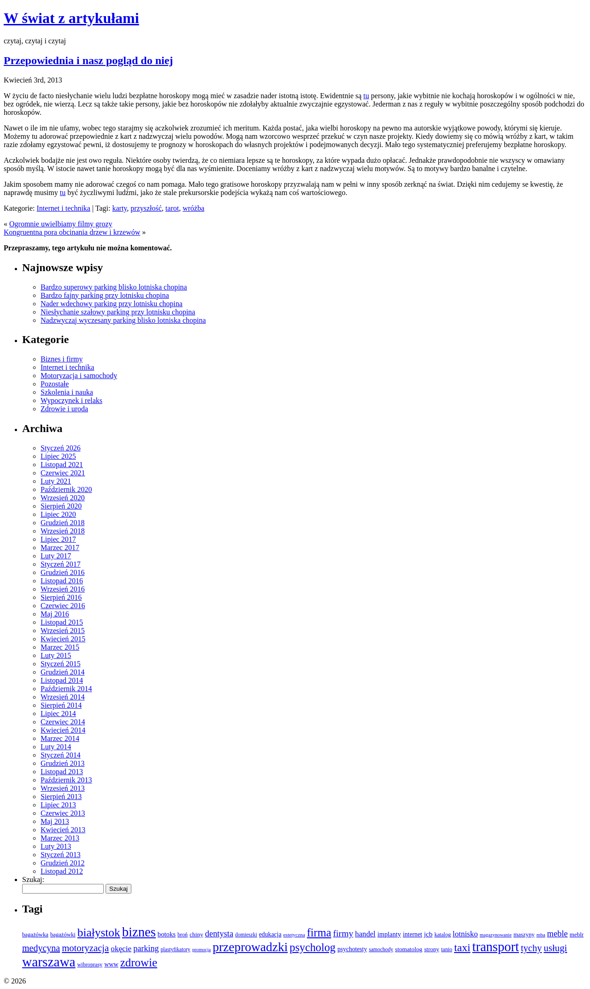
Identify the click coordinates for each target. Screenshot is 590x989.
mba (541, 934)
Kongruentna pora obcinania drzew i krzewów (72, 232)
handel (365, 934)
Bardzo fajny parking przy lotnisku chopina (105, 295)
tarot (172, 208)
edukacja (270, 934)
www (111, 964)
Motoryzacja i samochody (79, 375)
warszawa (49, 961)
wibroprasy (90, 964)
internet (412, 934)
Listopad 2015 (62, 622)
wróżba (193, 208)
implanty (389, 934)
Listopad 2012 (62, 871)
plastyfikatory (175, 950)
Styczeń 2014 (61, 755)
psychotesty (352, 949)
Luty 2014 (56, 747)
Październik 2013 (66, 780)
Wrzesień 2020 (63, 498)
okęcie (121, 948)
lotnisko (465, 934)
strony (431, 949)
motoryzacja (85, 948)
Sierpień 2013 (61, 796)
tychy (531, 948)
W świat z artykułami (71, 18)
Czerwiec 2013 (63, 813)
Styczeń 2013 (61, 855)
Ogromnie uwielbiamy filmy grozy (60, 224)
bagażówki (63, 934)
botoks (167, 934)
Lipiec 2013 (58, 805)
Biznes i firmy (62, 359)
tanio (446, 949)
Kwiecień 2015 (63, 639)
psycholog (312, 947)
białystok (98, 932)
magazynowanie (496, 934)
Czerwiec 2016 (63, 606)
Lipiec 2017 (58, 539)
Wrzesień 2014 (63, 697)
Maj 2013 (55, 821)
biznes (139, 931)
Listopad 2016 (62, 581)
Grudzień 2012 (63, 863)
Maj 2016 (55, 614)
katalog (442, 934)
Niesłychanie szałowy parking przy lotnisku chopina (118, 312)
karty (119, 208)
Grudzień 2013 (63, 763)
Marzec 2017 (60, 547)
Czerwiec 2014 (63, 722)
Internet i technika (63, 208)
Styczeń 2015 (61, 664)
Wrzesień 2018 (63, 531)
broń (182, 934)
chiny (196, 934)
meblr (577, 934)
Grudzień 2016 (63, 572)
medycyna (41, 948)
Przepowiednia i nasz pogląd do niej (88, 60)
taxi (462, 947)
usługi (555, 947)
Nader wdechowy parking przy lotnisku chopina (112, 304)
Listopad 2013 (62, 772)
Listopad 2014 (62, 680)
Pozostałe (55, 384)
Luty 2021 (56, 481)
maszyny (524, 934)
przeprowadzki (250, 947)
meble (557, 933)
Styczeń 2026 (61, 448)
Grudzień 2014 (63, 672)
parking (146, 948)
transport (495, 947)
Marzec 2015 (60, 647)
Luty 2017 (56, 556)
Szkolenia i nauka (67, 392)
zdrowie (138, 962)
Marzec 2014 (60, 738)
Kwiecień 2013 (63, 830)
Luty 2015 (56, 655)
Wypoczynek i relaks (71, 400)
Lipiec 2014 (58, 713)
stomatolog (408, 949)
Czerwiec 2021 (63, 473)
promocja (201, 949)
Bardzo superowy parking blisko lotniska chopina (114, 287)
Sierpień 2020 (61, 506)
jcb (428, 934)
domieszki (246, 935)
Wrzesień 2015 (63, 630)
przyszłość (146, 208)
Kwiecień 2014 (63, 730)
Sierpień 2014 (61, 705)
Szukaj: (33, 879)
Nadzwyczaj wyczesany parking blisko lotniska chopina (123, 320)
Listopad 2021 (62, 464)
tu (366, 96)
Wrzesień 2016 (63, 589)
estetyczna (294, 934)
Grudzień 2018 (63, 523)
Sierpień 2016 (61, 597)
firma (319, 932)
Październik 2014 (66, 689)
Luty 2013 (56, 846)
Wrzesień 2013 (63, 788)
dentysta (219, 933)
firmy (343, 933)
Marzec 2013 (60, 838)
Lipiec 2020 (58, 514)
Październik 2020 (66, 489)
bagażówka (35, 934)
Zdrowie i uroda (64, 409)
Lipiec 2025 (58, 456)
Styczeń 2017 (61, 564)
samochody (381, 950)
